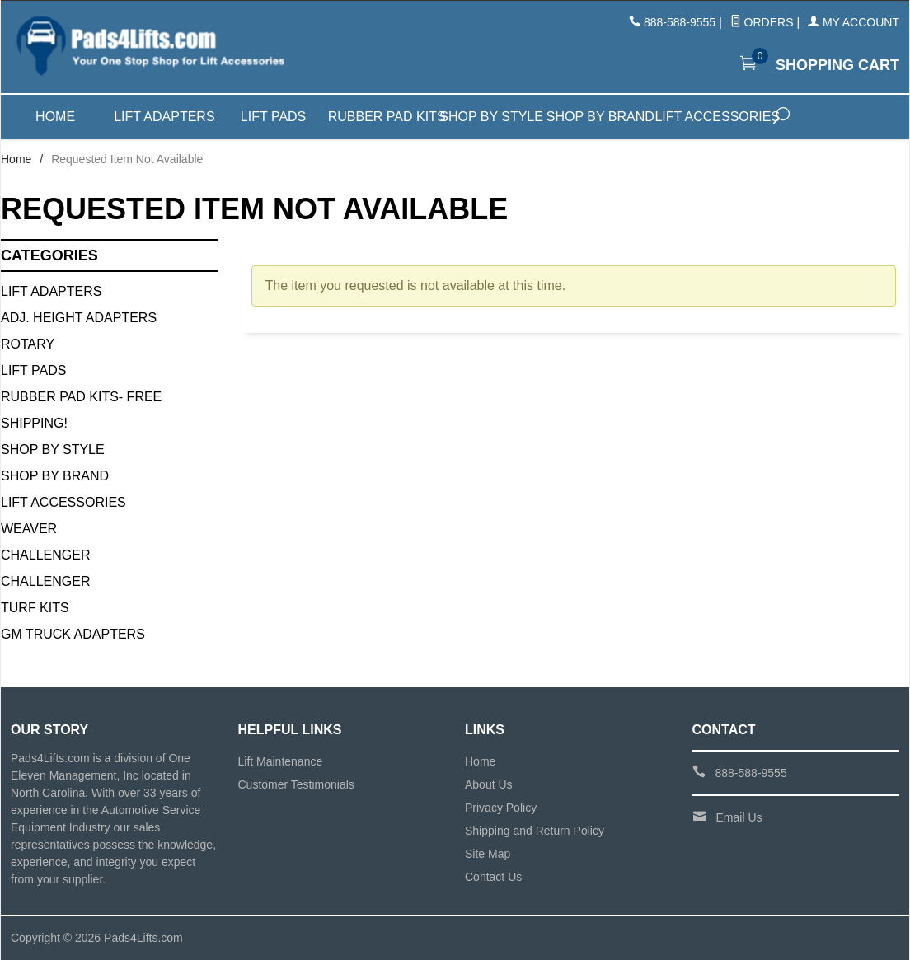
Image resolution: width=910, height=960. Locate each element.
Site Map (487, 853)
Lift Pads (273, 117)
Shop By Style (53, 450)
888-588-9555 (679, 22)
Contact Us (493, 876)
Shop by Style (491, 117)
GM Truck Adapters (73, 634)
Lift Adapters (164, 117)
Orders (762, 22)
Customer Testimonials (296, 784)
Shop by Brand (600, 117)
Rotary (27, 344)
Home (55, 117)
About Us (489, 784)
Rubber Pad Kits (382, 117)
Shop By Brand (55, 476)
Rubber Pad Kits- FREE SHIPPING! (81, 410)
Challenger (45, 555)
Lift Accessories (708, 117)
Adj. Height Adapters (79, 318)
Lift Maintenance (280, 761)
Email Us (739, 817)
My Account (853, 22)
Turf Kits (35, 608)
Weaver (29, 529)
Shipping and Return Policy (534, 830)
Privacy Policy (501, 807)
